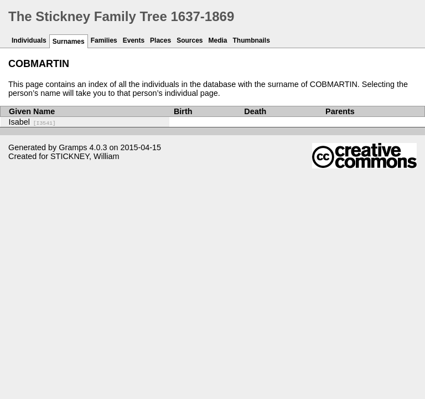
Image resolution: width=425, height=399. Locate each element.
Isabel (32, 121)
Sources (190, 40)
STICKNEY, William (84, 156)
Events (133, 40)
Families (104, 40)
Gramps (73, 147)
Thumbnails (251, 40)
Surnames (69, 41)
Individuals (29, 40)
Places (160, 40)
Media (218, 40)
